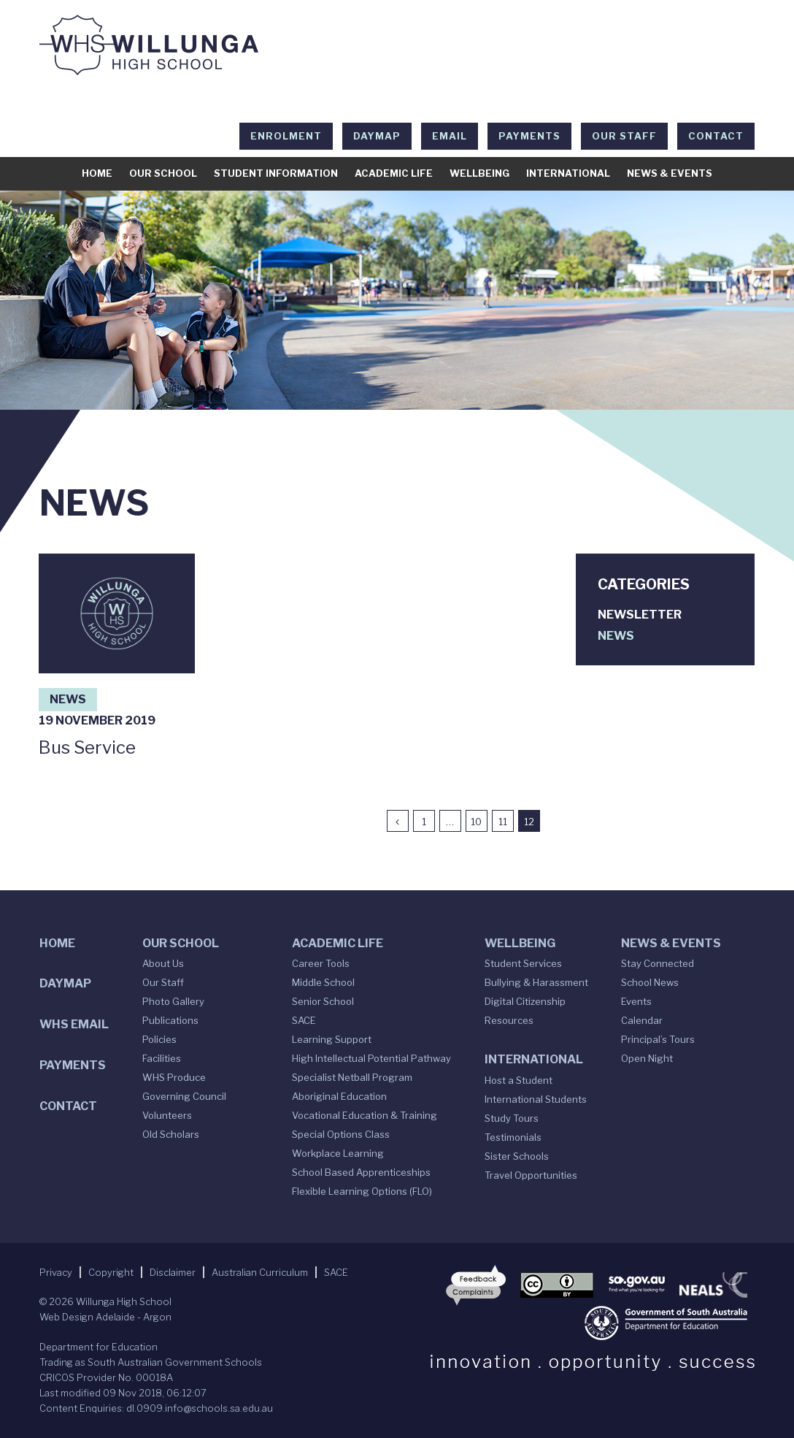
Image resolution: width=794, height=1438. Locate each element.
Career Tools (321, 963)
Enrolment (286, 136)
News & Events (669, 173)
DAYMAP (377, 136)
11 (502, 821)
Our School (163, 173)
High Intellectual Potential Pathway (371, 1058)
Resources (509, 1020)
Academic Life (394, 173)
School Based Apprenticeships (361, 1172)
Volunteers (167, 1115)
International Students (536, 1099)
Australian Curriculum (260, 1272)
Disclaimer (173, 1272)
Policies (159, 1039)
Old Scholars (170, 1134)
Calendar (642, 1020)
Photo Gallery (173, 1001)
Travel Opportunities (531, 1175)
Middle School (323, 982)
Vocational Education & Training (364, 1115)
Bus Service (87, 747)
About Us (163, 963)
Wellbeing (479, 173)
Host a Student (518, 1080)
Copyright (111, 1272)
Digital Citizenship (525, 1001)
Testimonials (513, 1137)
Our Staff (624, 136)
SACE (304, 1020)
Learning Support (331, 1039)
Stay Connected (657, 963)
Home (97, 173)
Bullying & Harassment (536, 982)
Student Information (276, 173)
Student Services (523, 963)
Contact (716, 136)
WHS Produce (174, 1077)
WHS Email (74, 1024)
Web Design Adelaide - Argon (105, 1317)
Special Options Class (341, 1134)
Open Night (647, 1058)
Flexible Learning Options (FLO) (362, 1191)
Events (636, 1001)
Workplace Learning (338, 1153)
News (68, 699)
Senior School (323, 1001)
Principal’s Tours (658, 1039)
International (568, 173)
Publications (170, 1020)
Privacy (55, 1272)
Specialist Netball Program (352, 1077)
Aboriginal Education (339, 1096)
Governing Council (184, 1096)
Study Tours (512, 1118)
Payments (529, 136)
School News (650, 982)
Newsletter (640, 615)
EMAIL (449, 136)
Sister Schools (517, 1156)
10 (476, 821)
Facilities (161, 1058)
